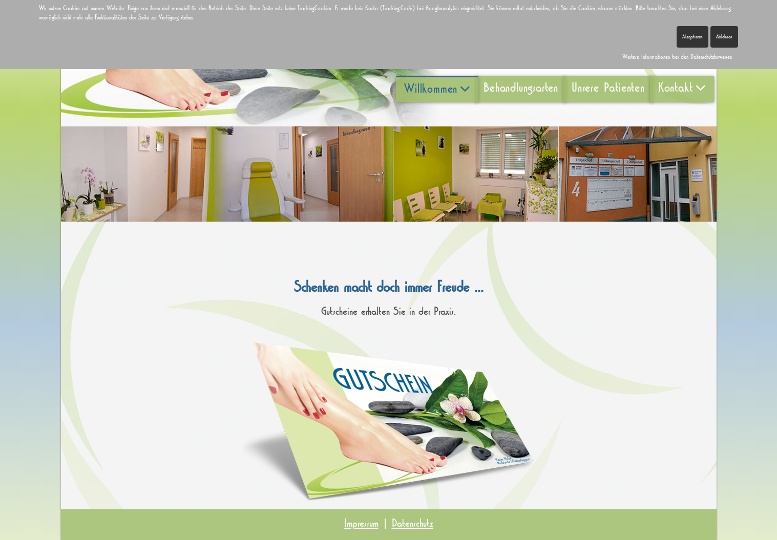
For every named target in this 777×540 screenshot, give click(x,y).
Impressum (361, 523)
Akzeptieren (692, 36)
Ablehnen (724, 36)
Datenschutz (412, 523)
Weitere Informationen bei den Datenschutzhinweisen (677, 57)
